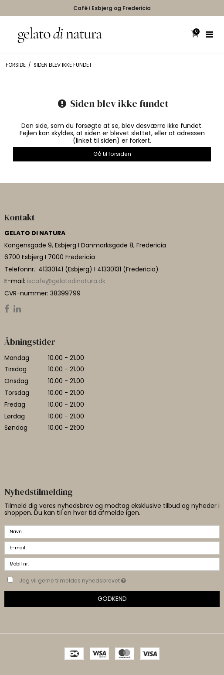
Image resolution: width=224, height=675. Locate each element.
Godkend (112, 598)
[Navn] (112, 531)
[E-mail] (112, 547)
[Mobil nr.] (112, 563)
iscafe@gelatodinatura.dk (66, 281)
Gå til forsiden (112, 154)
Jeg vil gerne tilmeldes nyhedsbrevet (94, 579)
